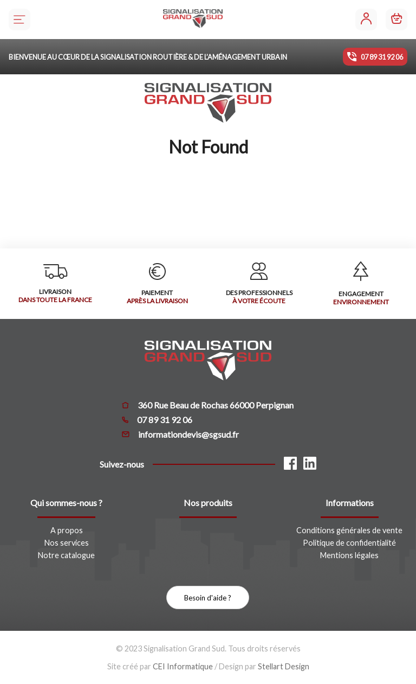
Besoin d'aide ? (207, 597)
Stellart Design (283, 666)
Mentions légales (349, 555)
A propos (66, 530)
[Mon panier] (396, 19)
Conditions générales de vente (349, 530)
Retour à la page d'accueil (208, 200)
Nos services (66, 542)
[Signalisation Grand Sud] (193, 19)
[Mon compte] (366, 19)
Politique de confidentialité (349, 542)
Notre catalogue (66, 555)
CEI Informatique (183, 666)
